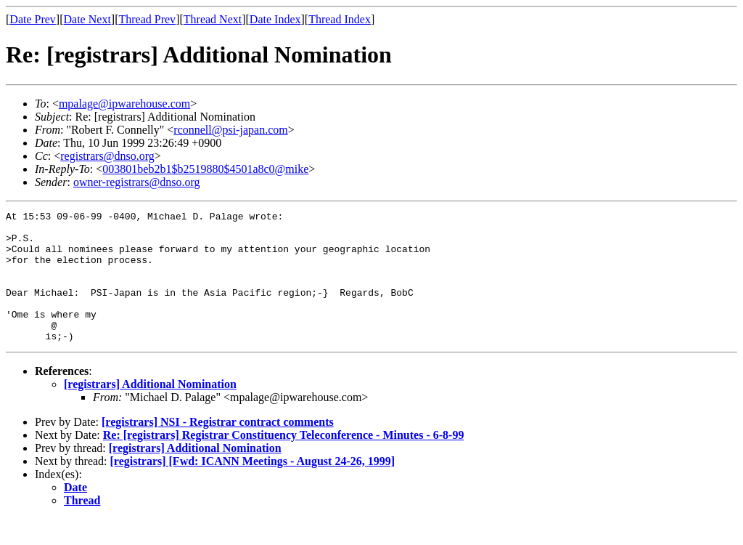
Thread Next (213, 19)
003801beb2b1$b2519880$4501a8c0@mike (205, 169)
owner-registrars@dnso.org (136, 182)
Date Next (87, 19)
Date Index (275, 19)
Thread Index (339, 19)
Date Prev (32, 19)
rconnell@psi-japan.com (230, 130)
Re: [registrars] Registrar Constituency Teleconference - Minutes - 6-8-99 (283, 461)
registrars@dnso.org (107, 156)
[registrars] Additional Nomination (150, 410)
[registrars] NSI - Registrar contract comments (218, 448)
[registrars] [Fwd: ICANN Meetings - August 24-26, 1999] (252, 487)
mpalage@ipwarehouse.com (124, 103)
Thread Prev (147, 19)
